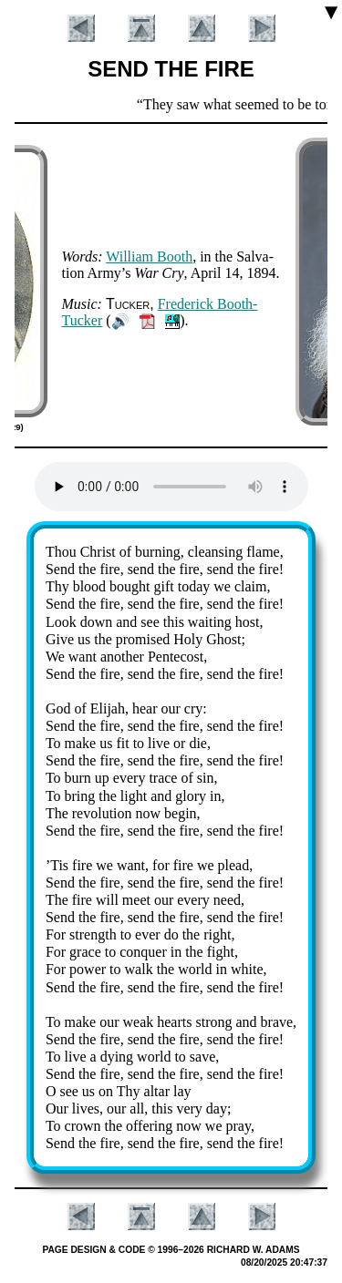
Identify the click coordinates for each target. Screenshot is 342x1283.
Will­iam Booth (149, 256)
